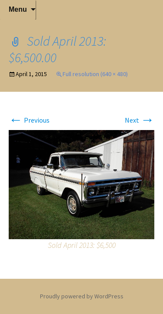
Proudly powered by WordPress (81, 296)
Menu (18, 9)
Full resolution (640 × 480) (95, 74)
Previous (29, 120)
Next (139, 120)
